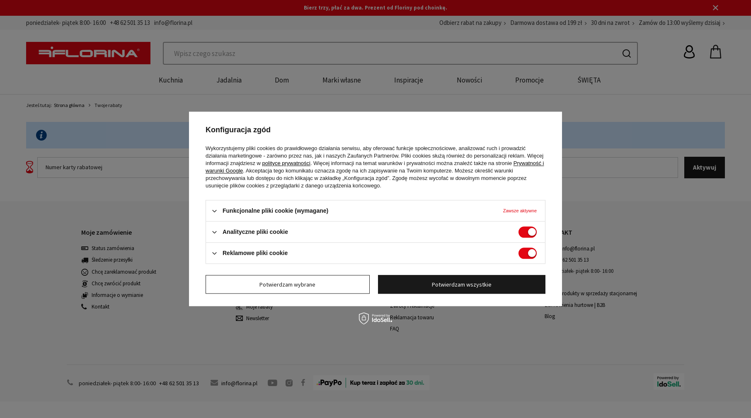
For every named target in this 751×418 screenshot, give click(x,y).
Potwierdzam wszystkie (462, 284)
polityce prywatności (286, 163)
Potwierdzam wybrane (287, 284)
